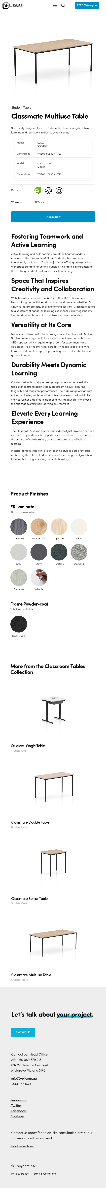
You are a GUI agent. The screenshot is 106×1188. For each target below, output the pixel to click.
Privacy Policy (19, 1172)
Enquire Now (53, 215)
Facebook (18, 1109)
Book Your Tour (22, 1145)
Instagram (18, 1099)
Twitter (16, 1104)
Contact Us (23, 1031)
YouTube (17, 1115)
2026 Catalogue (87, 5)
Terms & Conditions (44, 1172)
